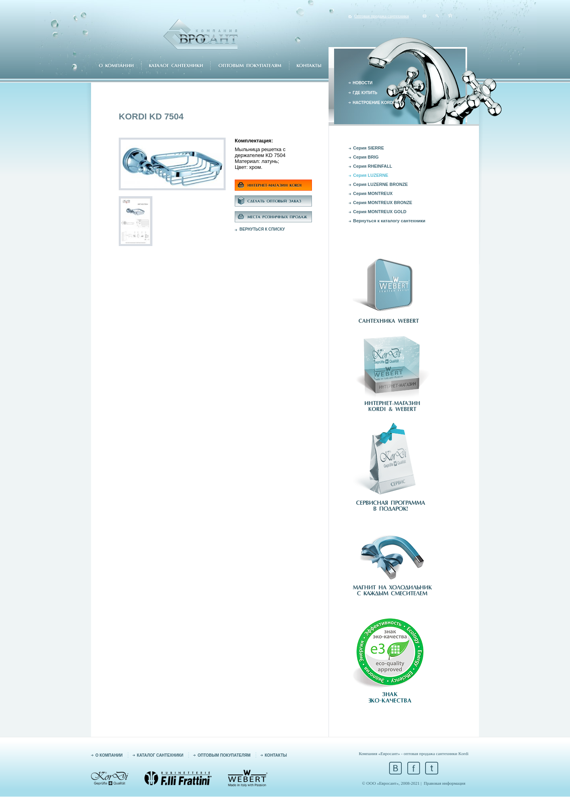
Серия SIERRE (368, 148)
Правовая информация (445, 783)
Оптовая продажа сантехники (381, 15)
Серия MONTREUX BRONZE (382, 202)
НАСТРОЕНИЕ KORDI (373, 102)
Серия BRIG (366, 157)
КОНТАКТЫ (276, 755)
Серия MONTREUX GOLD (380, 211)
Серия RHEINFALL (372, 166)
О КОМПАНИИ (109, 755)
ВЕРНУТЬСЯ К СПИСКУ (262, 229)
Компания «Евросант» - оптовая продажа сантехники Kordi (413, 753)
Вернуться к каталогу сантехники (389, 220)
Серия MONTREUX (373, 193)
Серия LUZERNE (370, 175)
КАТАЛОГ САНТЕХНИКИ (160, 755)
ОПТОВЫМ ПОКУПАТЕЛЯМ (224, 755)
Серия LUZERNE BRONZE (380, 184)
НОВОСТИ (362, 83)
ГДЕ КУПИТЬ (365, 93)
